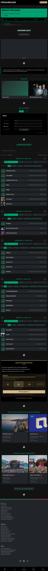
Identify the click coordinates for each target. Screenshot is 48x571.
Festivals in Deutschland (6, 509)
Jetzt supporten (43, 2)
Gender (26, 111)
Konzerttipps (3, 526)
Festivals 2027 (4, 511)
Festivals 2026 (4, 510)
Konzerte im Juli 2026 (6, 536)
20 (19, 384)
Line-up (16, 19)
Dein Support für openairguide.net (8, 549)
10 (8, 384)
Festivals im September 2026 (7, 517)
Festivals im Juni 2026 (6, 513)
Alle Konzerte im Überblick (6, 541)
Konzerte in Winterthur (6, 530)
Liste (6, 161)
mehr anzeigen (24, 129)
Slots (21, 161)
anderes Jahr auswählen (24, 34)
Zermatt (6, 15)
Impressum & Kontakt (5, 554)
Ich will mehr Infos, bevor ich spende (24, 398)
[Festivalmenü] (4, 19)
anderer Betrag (40, 384)
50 (29, 384)
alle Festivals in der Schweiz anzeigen (23, 488)
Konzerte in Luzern (5, 532)
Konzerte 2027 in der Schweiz (7, 539)
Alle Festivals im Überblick (6, 519)
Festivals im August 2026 (6, 516)
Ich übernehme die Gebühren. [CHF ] (13, 388)
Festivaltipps (3, 506)
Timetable (35, 19)
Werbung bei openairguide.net (7, 551)
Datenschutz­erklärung (6, 552)
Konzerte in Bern (4, 529)
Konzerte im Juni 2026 (6, 535)
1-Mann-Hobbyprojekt (22, 367)
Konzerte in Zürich (5, 528)
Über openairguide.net (6, 548)
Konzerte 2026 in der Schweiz (7, 538)
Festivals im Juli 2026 (6, 514)
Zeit (35, 161)
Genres (21, 111)
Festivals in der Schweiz (6, 507)
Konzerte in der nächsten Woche (8, 533)
